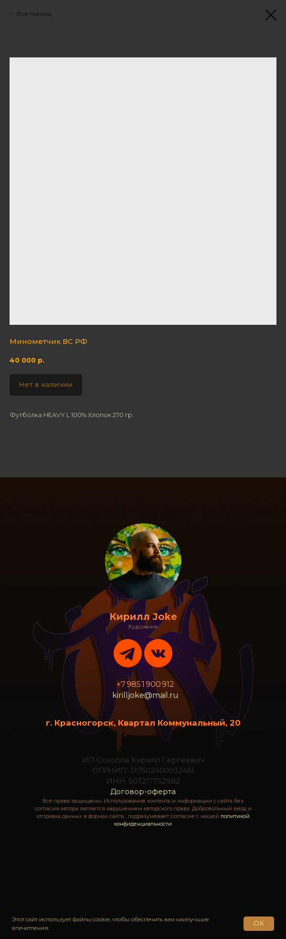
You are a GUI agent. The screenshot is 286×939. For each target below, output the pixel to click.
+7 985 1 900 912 (145, 684)
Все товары (34, 13)
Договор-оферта (143, 791)
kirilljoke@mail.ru (145, 695)
